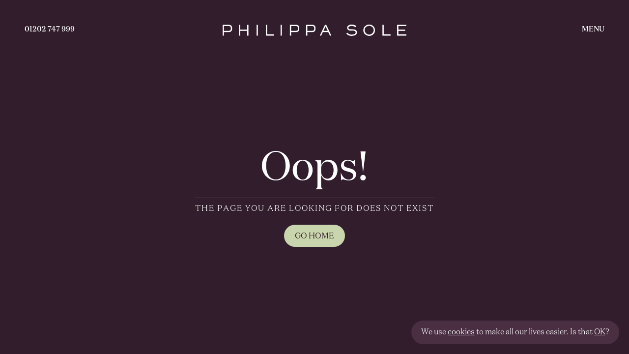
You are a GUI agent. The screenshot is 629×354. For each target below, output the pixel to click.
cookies (461, 332)
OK (599, 332)
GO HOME (314, 236)
